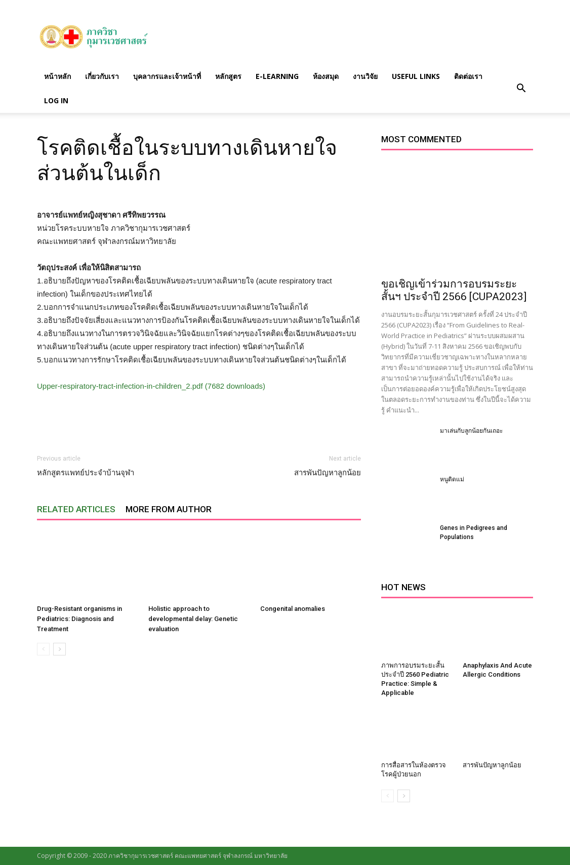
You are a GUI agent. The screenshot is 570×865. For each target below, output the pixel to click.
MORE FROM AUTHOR (169, 509)
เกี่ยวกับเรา (102, 76)
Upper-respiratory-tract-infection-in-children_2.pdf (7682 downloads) (151, 386)
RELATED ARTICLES (76, 509)
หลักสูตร (228, 76)
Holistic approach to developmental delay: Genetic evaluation (193, 619)
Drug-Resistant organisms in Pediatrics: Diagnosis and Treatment (79, 619)
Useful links (416, 76)
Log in (56, 100)
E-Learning (277, 76)
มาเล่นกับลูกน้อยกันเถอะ (471, 430)
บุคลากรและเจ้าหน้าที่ (167, 76)
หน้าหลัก (57, 76)
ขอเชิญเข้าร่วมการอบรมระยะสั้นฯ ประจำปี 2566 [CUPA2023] (453, 290)
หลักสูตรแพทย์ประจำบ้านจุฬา (85, 472)
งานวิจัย (365, 76)
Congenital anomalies (292, 608)
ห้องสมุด (326, 76)
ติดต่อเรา (468, 76)
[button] (521, 88)
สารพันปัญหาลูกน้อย (327, 472)
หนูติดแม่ (452, 479)
